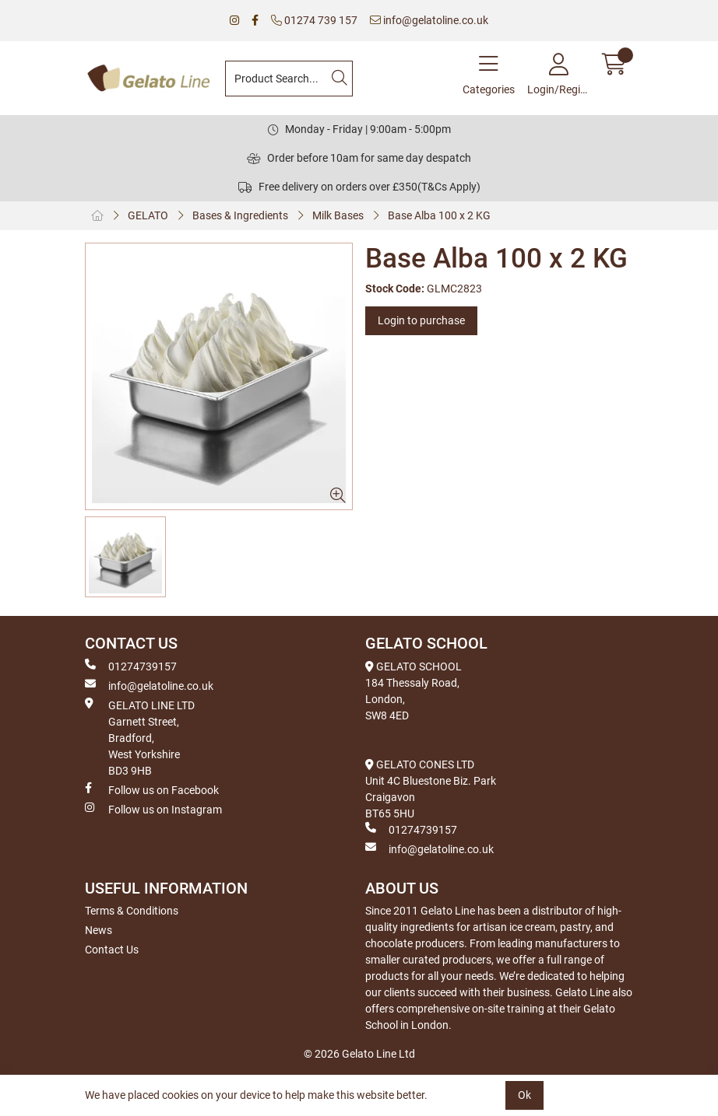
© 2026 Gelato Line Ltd (359, 1054)
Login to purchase (421, 320)
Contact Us (112, 949)
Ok (524, 1095)
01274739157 (131, 666)
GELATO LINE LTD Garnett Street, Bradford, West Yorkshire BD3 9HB (140, 737)
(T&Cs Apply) (448, 186)
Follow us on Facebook (152, 789)
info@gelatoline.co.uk (429, 20)
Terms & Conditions (131, 910)
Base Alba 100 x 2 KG (439, 215)
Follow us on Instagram (153, 809)
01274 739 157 (314, 20)
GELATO (148, 215)
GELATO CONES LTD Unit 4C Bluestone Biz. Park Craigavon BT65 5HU (430, 789)
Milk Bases (338, 215)
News (98, 930)
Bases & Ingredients (240, 215)
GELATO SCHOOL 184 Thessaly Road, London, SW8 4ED (413, 691)
